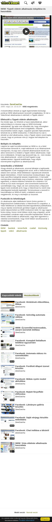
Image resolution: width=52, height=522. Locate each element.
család (33, 228)
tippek (3, 231)
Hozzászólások (31, 295)
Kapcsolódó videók (11, 295)
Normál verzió (32, 512)
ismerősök (22, 228)
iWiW (3, 228)
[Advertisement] (26, 75)
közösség (42, 228)
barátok (11, 228)
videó (11, 231)
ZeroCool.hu (16, 104)
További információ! (26, 520)
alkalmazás (21, 231)
